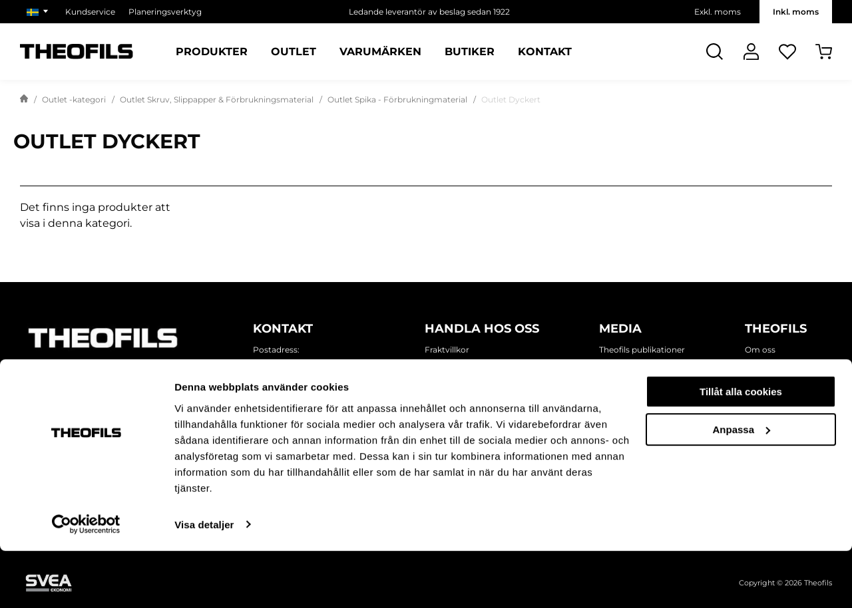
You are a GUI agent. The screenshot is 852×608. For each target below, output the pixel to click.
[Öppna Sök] (714, 51)
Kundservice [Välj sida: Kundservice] (90, 12)
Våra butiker (768, 381)
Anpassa (741, 486)
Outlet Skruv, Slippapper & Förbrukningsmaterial (217, 99)
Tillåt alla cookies (741, 449)
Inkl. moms (796, 12)
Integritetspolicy (458, 366)
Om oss (760, 350)
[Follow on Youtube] (166, 378)
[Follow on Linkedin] (126, 378)
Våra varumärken (779, 397)
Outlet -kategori (74, 99)
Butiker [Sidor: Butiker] (470, 52)
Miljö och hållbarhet (784, 366)
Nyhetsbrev (622, 366)
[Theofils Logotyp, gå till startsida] (76, 51)
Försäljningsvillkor (461, 381)
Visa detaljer (204, 581)
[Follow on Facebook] (47, 378)
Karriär (758, 413)
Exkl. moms (717, 12)
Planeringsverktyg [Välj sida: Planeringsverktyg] (165, 12)
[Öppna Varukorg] (823, 51)
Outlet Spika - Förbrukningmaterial (397, 99)
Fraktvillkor (447, 350)
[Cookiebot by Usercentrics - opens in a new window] (86, 582)
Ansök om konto (458, 397)
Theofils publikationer (642, 350)
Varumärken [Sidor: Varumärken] (380, 52)
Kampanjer (621, 397)
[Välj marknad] (39, 11)
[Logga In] (751, 51)
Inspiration (620, 381)
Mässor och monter (638, 413)
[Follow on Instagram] (86, 378)
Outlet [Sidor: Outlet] (293, 52)
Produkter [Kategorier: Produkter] (212, 52)
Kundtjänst (447, 413)
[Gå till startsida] (24, 99)
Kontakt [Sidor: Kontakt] (545, 52)
